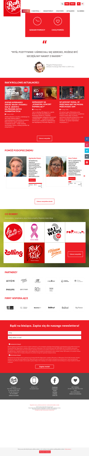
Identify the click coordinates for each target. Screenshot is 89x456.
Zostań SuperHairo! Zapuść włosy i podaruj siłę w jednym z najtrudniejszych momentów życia (16, 147)
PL (78, 4)
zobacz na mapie (14, 436)
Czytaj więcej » (68, 449)
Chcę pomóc (60, 11)
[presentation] (9, 48)
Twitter (55, 431)
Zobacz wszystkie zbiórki (45, 242)
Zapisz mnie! (44, 407)
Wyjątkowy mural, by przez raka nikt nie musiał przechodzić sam (71, 145)
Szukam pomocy (48, 11)
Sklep (66, 4)
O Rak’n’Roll (36, 11)
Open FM (54, 436)
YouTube (54, 432)
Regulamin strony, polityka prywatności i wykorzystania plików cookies (44, 445)
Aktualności (70, 11)
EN (82, 4)
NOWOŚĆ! (26, 11)
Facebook (54, 427)
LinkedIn (55, 434)
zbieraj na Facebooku (75, 434)
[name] (44, 373)
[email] (44, 378)
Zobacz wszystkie (44, 179)
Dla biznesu (80, 11)
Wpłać (72, 4)
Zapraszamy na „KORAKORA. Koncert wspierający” (41, 145)
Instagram (54, 429)
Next (84, 217)
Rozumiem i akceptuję (45, 452)
